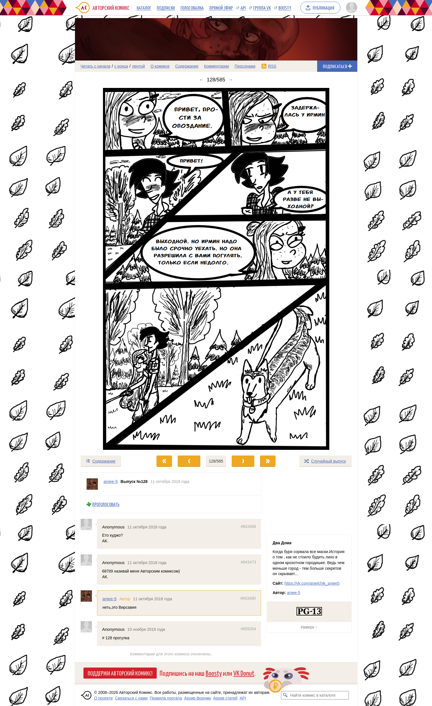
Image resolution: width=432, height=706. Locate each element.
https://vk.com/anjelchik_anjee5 (312, 583)
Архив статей (225, 698)
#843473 (248, 562)
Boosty (284, 8)
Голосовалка (192, 8)
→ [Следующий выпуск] (230, 80)
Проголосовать (105, 504)
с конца (121, 66)
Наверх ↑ (309, 627)
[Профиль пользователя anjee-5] (92, 484)
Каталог (144, 8)
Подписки (166, 8)
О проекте (103, 698)
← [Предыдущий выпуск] (201, 80)
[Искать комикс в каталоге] (285, 695)
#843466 (248, 526)
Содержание (186, 66)
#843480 (248, 598)
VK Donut (243, 672)
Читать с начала (96, 66)
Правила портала (166, 698)
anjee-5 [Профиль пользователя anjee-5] (111, 481)
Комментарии (216, 66)
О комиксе (160, 66)
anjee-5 (109, 598)
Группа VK (262, 8)
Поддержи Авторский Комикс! (120, 673)
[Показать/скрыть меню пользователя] (350, 7)
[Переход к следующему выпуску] (216, 269)
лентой (138, 66)
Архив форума (197, 698)
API (243, 8)
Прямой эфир (221, 8)
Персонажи (245, 66)
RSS (272, 66)
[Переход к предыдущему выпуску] (110, 269)
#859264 (248, 629)
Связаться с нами (131, 698)
